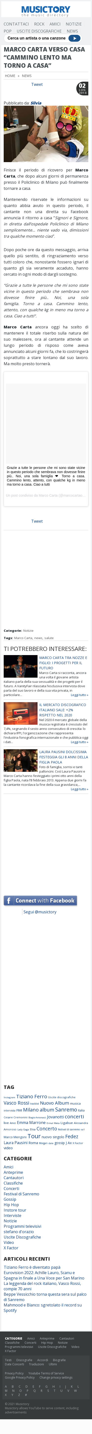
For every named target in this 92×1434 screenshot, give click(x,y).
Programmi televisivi (22, 1226)
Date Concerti (14, 1364)
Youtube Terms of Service (46, 1373)
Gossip (10, 1199)
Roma (33, 1142)
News (72, 31)
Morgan (43, 1143)
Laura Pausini (15, 1142)
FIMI (19, 1110)
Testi (8, 1360)
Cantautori (14, 1177)
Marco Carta (48, 495)
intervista (9, 1110)
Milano (31, 1109)
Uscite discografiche (62, 1097)
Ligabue (67, 1123)
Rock (39, 24)
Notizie (74, 24)
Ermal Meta (53, 1123)
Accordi (42, 1360)
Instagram (9, 1097)
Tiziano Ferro (31, 1096)
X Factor (78, 1143)
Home (10, 75)
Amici (55, 24)
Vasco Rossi (16, 1103)
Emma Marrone (31, 1122)
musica (75, 1103)
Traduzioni (36, 1364)
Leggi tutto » (79, 695)
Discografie (24, 1360)
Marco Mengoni (15, 1137)
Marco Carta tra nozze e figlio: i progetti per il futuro (63, 662)
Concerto (47, 1128)
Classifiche (13, 1183)
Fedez (71, 1136)
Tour (34, 1136)
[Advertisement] (46, 580)
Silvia (35, 103)
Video (9, 1242)
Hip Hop (11, 1204)
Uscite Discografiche (39, 31)
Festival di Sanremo (21, 1194)
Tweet (37, 84)
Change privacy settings (55, 1377)
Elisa (33, 1129)
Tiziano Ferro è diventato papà (32, 1267)
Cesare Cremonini (15, 1117)
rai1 (83, 1129)
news (38, 638)
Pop (8, 31)
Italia (81, 1110)
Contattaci (16, 24)
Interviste (12, 1215)
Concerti (11, 1188)
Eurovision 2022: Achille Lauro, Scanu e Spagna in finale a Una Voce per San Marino (44, 1275)
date (51, 1143)
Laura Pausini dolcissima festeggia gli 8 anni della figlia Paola (63, 756)
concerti (74, 1116)
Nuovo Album (54, 1103)
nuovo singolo (53, 1137)
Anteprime (13, 1172)
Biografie (59, 1360)
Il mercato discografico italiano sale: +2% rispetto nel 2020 (62, 709)
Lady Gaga (23, 1129)
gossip (59, 1142)
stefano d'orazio (19, 1231)
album (47, 1109)
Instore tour (15, 1210)
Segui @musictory (40, 912)
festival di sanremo (69, 1129)
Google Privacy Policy (20, 1377)
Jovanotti (55, 1117)
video (8, 1147)
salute (49, 638)
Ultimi (53, 1364)
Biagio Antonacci (37, 1117)
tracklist (34, 1103)
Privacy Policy (14, 1373)
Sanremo (66, 1109)
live (6, 1123)
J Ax (69, 1142)
